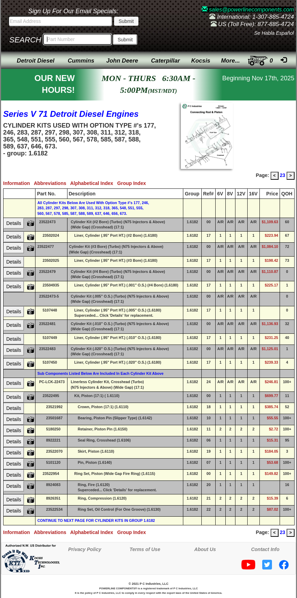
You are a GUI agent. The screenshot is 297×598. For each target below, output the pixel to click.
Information (18, 183)
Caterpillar (165, 60)
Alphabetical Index (93, 183)
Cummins (81, 60)
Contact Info (265, 549)
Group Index (132, 183)
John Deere (122, 60)
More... (230, 60)
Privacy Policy (84, 549)
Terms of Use (145, 549)
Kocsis (200, 60)
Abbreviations (52, 183)
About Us (205, 549)
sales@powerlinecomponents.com (248, 10)
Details (13, 223)
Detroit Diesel (35, 60)
